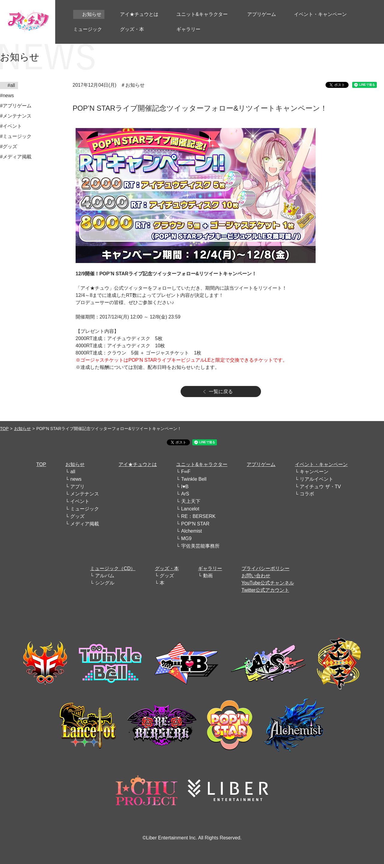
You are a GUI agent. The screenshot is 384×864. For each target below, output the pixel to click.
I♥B (185, 486)
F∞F (185, 471)
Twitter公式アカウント (265, 590)
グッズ (77, 516)
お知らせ (22, 428)
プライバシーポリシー (266, 568)
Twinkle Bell (193, 479)
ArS (185, 493)
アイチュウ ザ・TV (320, 486)
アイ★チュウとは (137, 464)
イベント (79, 501)
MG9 (186, 538)
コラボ (307, 493)
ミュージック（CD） (112, 568)
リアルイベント (316, 479)
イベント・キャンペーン (321, 464)
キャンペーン (314, 471)
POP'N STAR (195, 523)
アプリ (77, 486)
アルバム (104, 575)
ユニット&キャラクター (201, 464)
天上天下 (190, 501)
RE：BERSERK (198, 516)
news (75, 479)
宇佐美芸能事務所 (200, 546)
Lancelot (190, 508)
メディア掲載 (84, 523)
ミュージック (84, 508)
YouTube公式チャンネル (268, 582)
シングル (104, 582)
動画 (208, 575)
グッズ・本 (167, 568)
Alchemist (191, 531)
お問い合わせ (256, 575)
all (72, 471)
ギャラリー (210, 568)
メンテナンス (84, 493)
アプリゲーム (261, 464)
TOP (4, 428)
